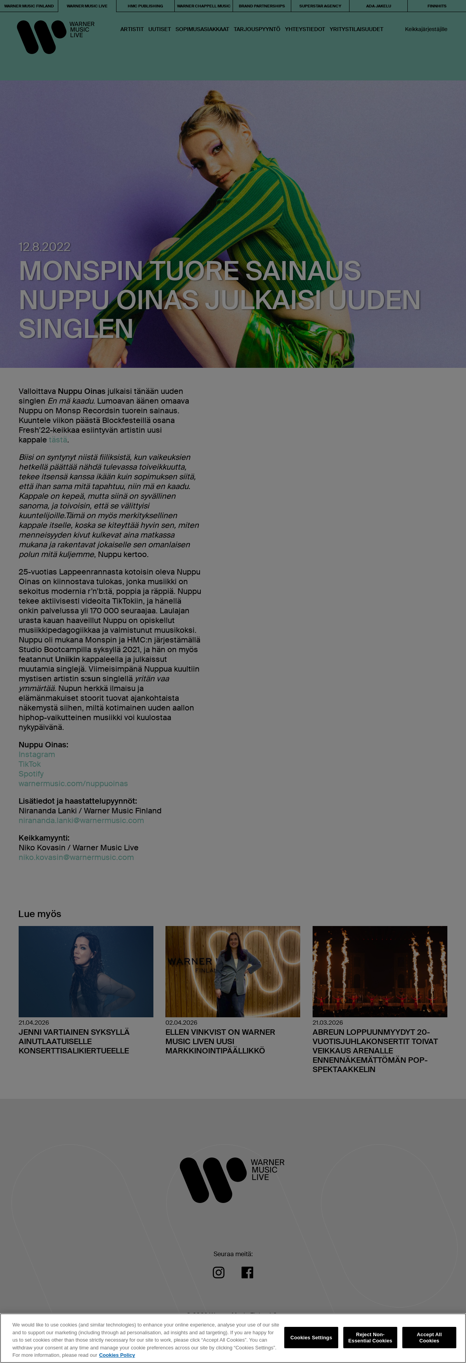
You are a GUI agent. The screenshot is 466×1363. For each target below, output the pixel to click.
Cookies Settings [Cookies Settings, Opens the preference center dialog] (311, 1337)
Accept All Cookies (429, 1338)
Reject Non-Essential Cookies (370, 1338)
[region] (233, 1338)
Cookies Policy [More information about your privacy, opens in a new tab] (117, 1355)
